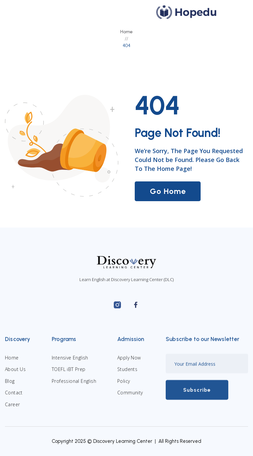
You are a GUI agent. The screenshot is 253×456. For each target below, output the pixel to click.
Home (126, 32)
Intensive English (70, 363)
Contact (14, 397)
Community (130, 397)
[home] (186, 12)
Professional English (74, 386)
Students (127, 374)
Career (12, 409)
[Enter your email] (207, 369)
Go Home (168, 191)
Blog (10, 386)
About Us (15, 374)
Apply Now (129, 363)
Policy (123, 386)
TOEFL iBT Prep (69, 374)
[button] (234, 12)
